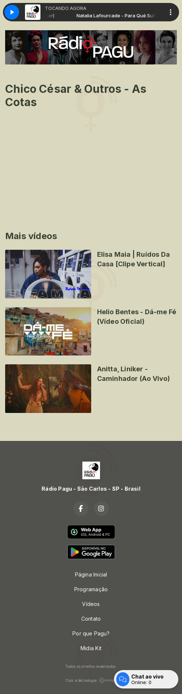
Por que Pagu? (91, 633)
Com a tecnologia (91, 680)
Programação (91, 589)
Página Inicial (91, 574)
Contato (91, 619)
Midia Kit (91, 648)
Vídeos (91, 604)
